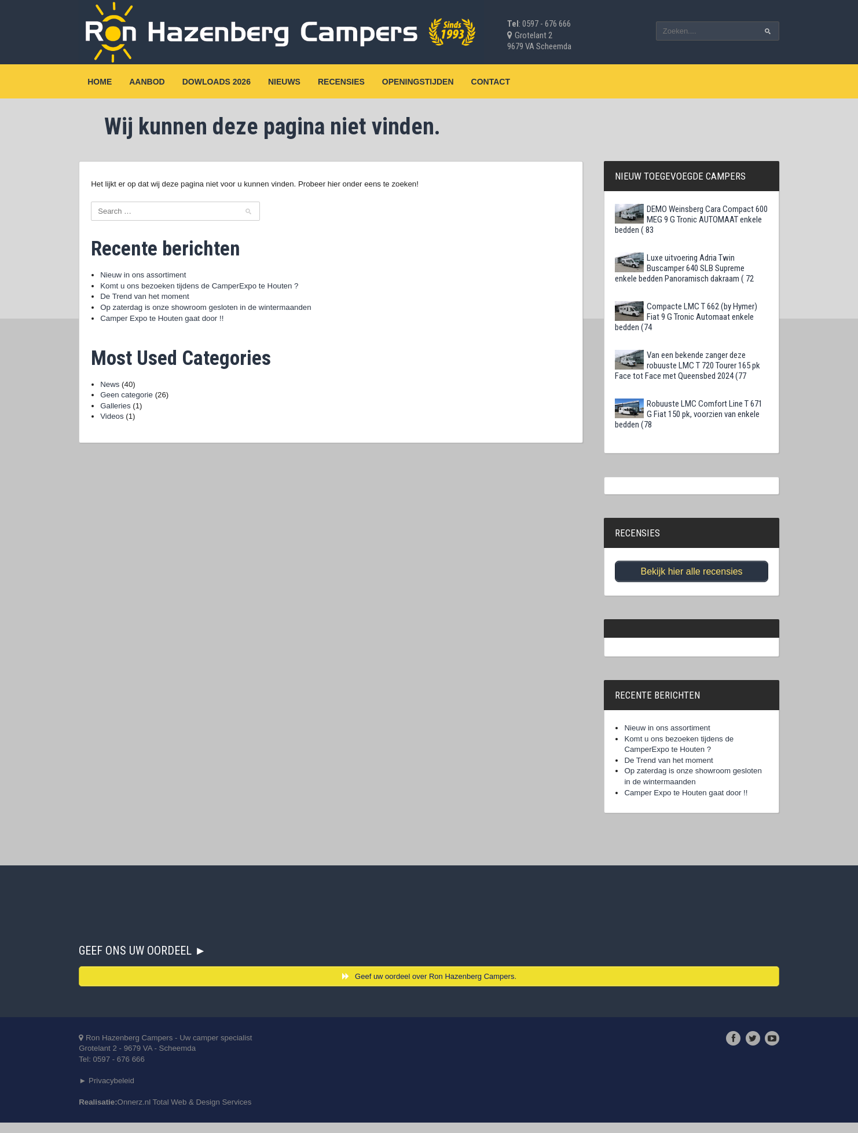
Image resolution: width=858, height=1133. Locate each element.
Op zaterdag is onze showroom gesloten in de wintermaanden (231, 310)
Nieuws (304, 81)
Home (120, 81)
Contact (510, 81)
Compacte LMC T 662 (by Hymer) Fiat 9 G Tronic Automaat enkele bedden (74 (676, 316)
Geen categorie (148, 400)
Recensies (361, 81)
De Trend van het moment (167, 299)
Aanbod (167, 81)
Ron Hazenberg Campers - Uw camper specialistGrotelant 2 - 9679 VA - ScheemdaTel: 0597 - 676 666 (190, 1056)
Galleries (136, 411)
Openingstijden (438, 81)
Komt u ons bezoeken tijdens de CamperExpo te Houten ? (224, 288)
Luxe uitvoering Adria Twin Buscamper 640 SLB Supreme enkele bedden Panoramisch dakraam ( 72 (674, 268)
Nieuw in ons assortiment (165, 276)
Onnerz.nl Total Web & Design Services (210, 1112)
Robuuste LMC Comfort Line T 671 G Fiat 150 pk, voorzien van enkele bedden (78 (672, 414)
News (130, 389)
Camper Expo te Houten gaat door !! (185, 322)
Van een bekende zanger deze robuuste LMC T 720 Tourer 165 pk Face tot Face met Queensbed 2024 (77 (675, 365)
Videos (132, 422)
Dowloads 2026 (236, 81)
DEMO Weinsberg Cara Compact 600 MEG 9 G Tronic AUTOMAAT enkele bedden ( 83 (674, 219)
